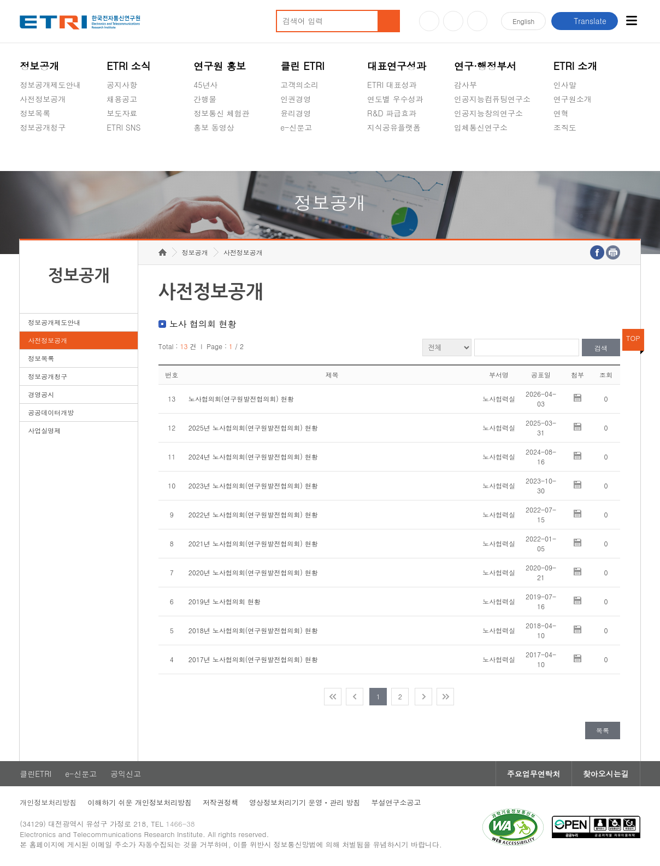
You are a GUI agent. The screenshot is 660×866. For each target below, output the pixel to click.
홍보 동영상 (213, 127)
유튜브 (429, 21)
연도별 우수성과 (395, 98)
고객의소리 (299, 84)
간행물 (204, 98)
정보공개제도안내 (50, 84)
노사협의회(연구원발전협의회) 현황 (241, 398)
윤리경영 (295, 113)
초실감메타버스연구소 (492, 153)
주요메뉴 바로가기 (0, 0)
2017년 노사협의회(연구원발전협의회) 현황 (253, 659)
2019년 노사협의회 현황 (224, 601)
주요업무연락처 (534, 773)
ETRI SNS (123, 127)
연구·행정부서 (485, 66)
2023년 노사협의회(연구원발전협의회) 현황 (253, 485)
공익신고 (295, 153)
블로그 (453, 21)
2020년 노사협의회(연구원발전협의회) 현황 (253, 572)
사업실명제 (44, 430)
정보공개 (39, 66)
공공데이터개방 (51, 412)
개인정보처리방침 (48, 802)
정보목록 (35, 113)
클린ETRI (35, 773)
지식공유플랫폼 (394, 127)
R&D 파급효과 (391, 113)
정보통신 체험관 (221, 113)
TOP (633, 338)
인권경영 (295, 98)
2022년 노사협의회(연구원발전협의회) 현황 (253, 514)
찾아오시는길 (606, 773)
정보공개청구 (43, 127)
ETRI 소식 (129, 66)
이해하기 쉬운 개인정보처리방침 (139, 802)
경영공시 (35, 153)
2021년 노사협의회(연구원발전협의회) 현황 (253, 543)
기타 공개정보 (577, 153)
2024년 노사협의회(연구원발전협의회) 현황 (253, 456)
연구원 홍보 (219, 66)
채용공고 (122, 98)
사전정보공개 (43, 98)
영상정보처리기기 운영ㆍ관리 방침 (305, 802)
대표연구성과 (396, 66)
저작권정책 (220, 802)
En (523, 21)
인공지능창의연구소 (488, 113)
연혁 (561, 113)
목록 (602, 730)
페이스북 (477, 21)
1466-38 (180, 823)
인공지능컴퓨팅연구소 (492, 98)
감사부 (465, 84)
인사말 (564, 84)
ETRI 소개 (575, 66)
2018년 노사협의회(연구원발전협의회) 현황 (253, 630)
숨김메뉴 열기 (25, 140)
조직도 (564, 127)
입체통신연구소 (481, 127)
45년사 (205, 84)
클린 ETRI (302, 66)
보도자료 (122, 113)
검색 (601, 347)
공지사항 (122, 84)
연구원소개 (572, 98)
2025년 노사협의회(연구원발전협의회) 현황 (253, 427)
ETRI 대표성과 (392, 84)
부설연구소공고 (396, 802)
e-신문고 (296, 127)
